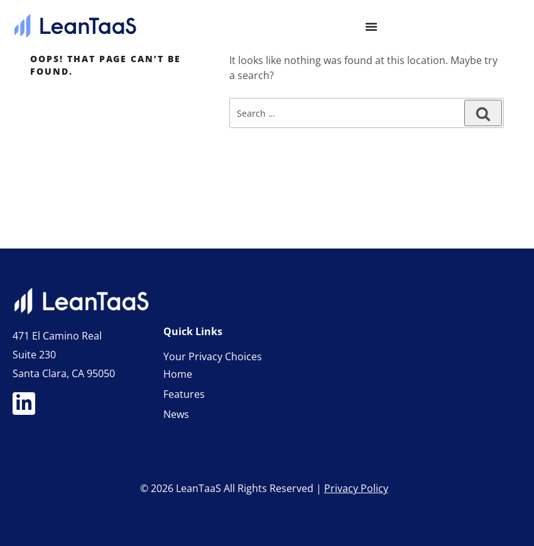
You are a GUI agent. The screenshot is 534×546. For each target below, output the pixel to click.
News (176, 414)
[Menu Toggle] (371, 26)
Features (184, 394)
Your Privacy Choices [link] (212, 356)
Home (177, 374)
